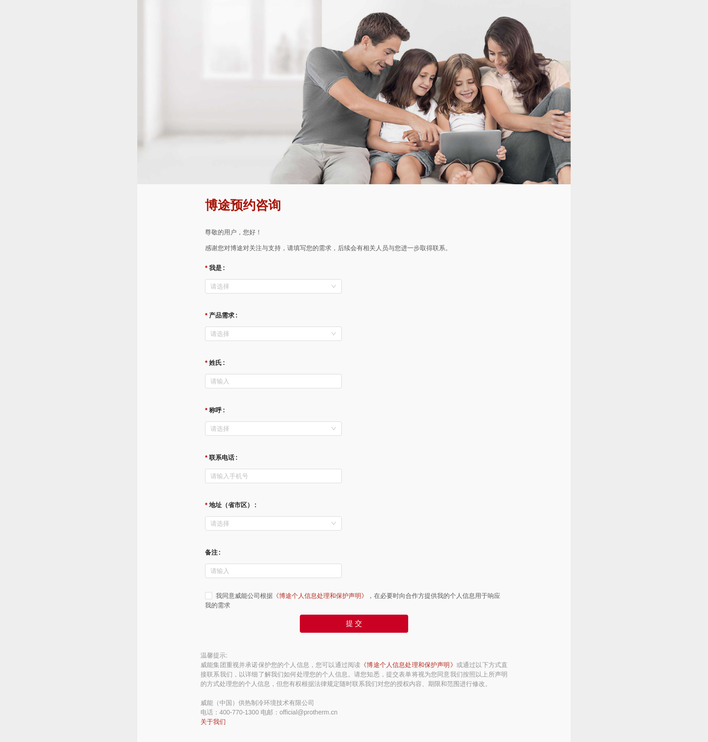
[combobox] (273, 286)
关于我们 (213, 721)
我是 (215, 267)
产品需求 (221, 315)
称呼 (215, 410)
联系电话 (221, 457)
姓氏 (215, 362)
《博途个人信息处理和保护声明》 (320, 595)
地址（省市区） (231, 505)
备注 (211, 552)
